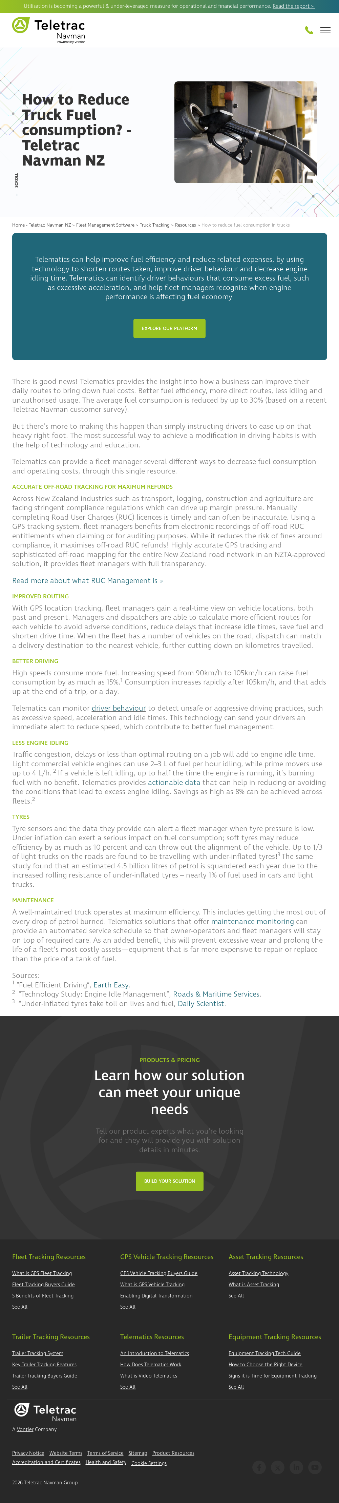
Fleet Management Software (105, 225)
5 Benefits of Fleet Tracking (42, 1295)
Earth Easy (110, 985)
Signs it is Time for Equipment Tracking (273, 1376)
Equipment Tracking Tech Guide (265, 1353)
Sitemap (138, 1453)
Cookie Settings (149, 1463)
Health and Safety (106, 1462)
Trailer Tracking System (37, 1353)
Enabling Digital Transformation (156, 1295)
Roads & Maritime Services (216, 994)
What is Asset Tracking (254, 1284)
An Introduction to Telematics (154, 1353)
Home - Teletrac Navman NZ (41, 225)
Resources (185, 225)
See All (19, 1307)
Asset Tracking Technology (258, 1273)
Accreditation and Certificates (46, 1462)
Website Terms (65, 1453)
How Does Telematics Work (150, 1364)
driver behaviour (119, 708)
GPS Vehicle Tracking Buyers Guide (158, 1273)
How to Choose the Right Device (265, 1364)
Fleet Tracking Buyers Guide (43, 1284)
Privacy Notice (28, 1453)
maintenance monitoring (252, 922)
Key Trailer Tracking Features (44, 1364)
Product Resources (173, 1453)
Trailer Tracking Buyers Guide (44, 1376)
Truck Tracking (155, 225)
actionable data (174, 782)
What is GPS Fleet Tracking (42, 1273)
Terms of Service (105, 1453)
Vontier (25, 1429)
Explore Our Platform (169, 328)
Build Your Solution (169, 1181)
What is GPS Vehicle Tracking (152, 1284)
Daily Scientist (201, 1004)
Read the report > (294, 6)
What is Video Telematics (148, 1376)
